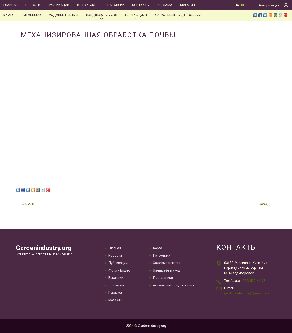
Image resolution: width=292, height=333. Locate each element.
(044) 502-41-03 (253, 281)
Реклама (164, 5)
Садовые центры (63, 15)
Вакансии (115, 5)
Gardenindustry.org (44, 248)
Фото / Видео (88, 5)
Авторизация (269, 5)
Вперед (28, 204)
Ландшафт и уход (101, 15)
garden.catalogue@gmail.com (246, 293)
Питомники (31, 15)
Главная (10, 5)
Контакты (140, 5)
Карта (8, 15)
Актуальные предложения (178, 15)
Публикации (58, 5)
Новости (32, 5)
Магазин (187, 5)
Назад (264, 204)
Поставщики (136, 15)
